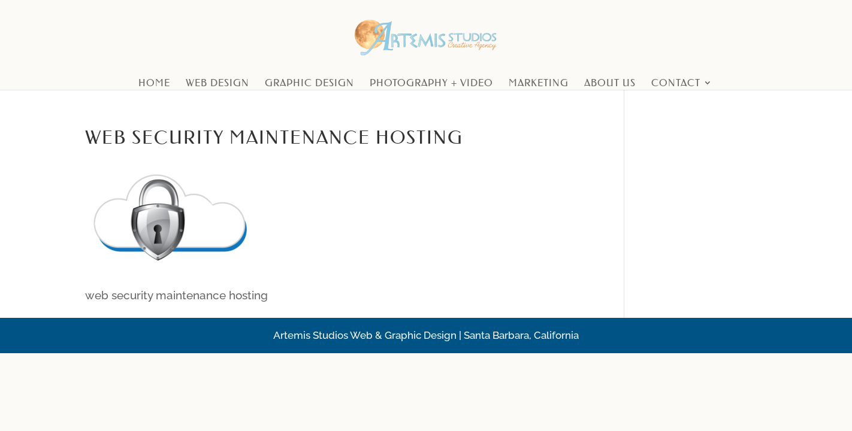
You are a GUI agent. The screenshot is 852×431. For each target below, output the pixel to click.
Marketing (539, 83)
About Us (610, 83)
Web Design (217, 83)
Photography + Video (431, 83)
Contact (675, 83)
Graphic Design (309, 83)
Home (154, 83)
